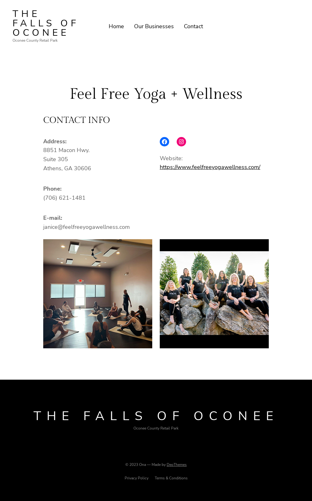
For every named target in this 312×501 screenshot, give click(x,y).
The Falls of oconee (46, 23)
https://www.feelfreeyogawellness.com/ (210, 167)
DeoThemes (177, 464)
